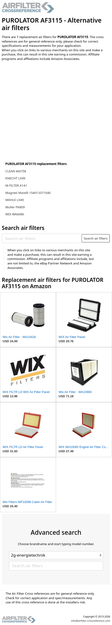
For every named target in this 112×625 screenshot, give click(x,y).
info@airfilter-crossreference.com (90, 620)
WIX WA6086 (14, 214)
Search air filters (96, 238)
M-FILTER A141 (16, 185)
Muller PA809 (15, 207)
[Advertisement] (40, 95)
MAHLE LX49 (14, 200)
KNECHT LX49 (15, 178)
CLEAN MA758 (15, 171)
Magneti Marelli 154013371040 (28, 193)
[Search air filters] (42, 238)
